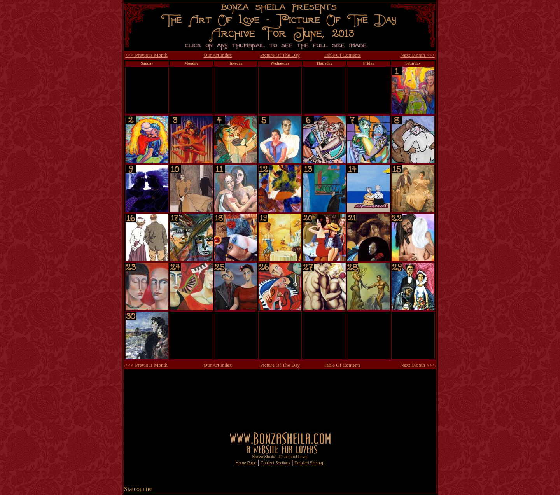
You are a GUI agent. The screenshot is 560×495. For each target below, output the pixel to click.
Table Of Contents (342, 55)
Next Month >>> (418, 55)
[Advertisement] (280, 379)
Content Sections (275, 463)
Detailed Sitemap (309, 463)
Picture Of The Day (280, 55)
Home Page (246, 463)
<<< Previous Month (146, 55)
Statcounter (138, 489)
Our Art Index (218, 55)
